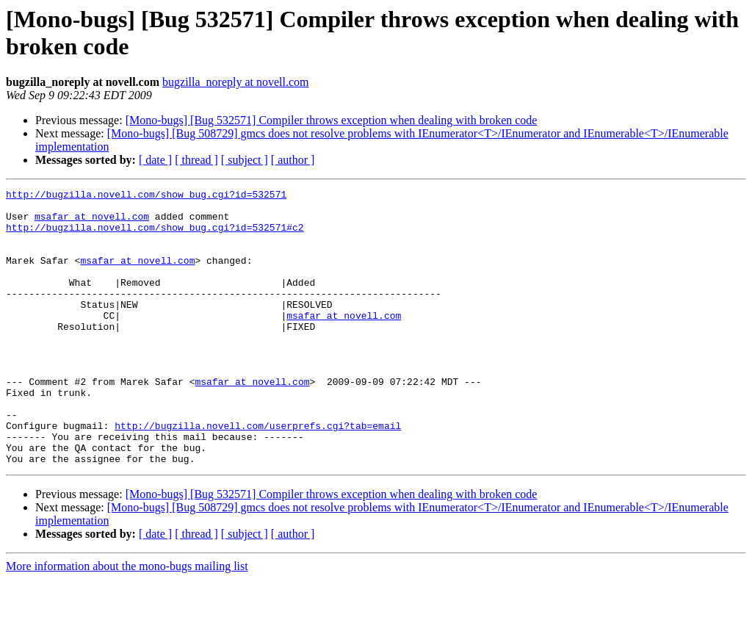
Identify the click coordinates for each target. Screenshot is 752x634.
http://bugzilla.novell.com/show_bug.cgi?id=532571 (146, 196)
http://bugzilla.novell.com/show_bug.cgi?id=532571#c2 (155, 235)
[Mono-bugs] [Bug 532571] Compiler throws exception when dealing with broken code (332, 120)
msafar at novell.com (92, 222)
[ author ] (293, 160)
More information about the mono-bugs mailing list (127, 621)
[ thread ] (196, 160)
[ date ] (155, 160)
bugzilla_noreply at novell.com (235, 82)
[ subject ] (244, 160)
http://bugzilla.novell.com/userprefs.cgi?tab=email (258, 473)
